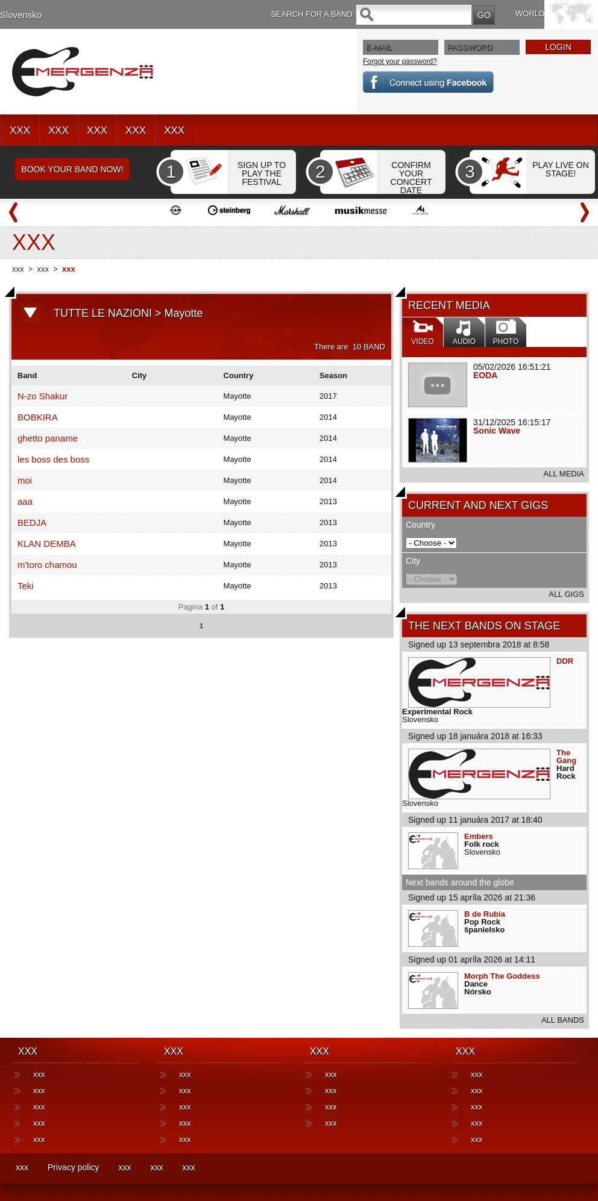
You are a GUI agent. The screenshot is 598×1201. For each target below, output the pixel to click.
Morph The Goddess (502, 976)
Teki (25, 586)
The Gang (566, 756)
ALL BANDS (562, 1020)
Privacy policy (73, 1167)
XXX (20, 130)
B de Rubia (484, 914)
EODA (485, 375)
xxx (18, 268)
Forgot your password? (400, 61)
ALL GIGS (566, 594)
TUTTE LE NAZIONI (103, 313)
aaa (25, 501)
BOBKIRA (37, 417)
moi (24, 480)
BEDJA (31, 522)
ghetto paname (47, 438)
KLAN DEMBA (46, 543)
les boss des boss (53, 459)
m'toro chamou (47, 565)
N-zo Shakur (42, 396)
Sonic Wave (496, 430)
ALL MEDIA (564, 474)
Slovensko (21, 15)
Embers (478, 836)
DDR (564, 661)
